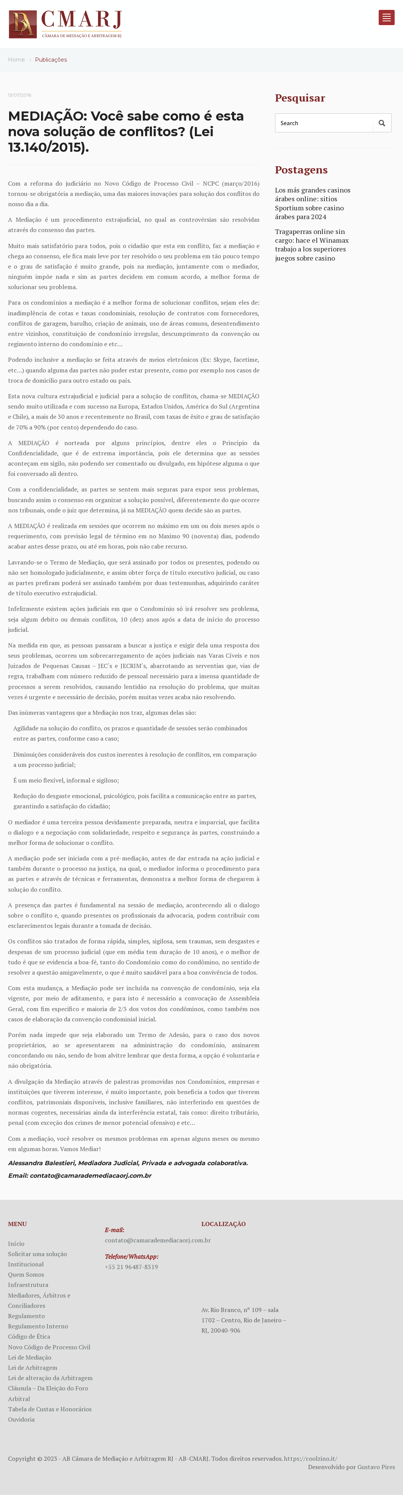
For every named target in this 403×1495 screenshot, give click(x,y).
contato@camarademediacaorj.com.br (158, 1240)
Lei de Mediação (29, 1357)
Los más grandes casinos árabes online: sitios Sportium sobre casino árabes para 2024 (313, 203)
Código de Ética (29, 1336)
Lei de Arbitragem (32, 1367)
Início (16, 1243)
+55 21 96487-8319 (131, 1267)
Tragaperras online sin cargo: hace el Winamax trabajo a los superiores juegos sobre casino (312, 244)
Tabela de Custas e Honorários (50, 1409)
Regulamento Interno (38, 1326)
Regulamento (26, 1316)
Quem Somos (26, 1274)
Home (16, 59)
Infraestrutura (28, 1284)
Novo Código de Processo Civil (49, 1347)
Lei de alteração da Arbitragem (50, 1378)
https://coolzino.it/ (310, 1458)
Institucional (26, 1264)
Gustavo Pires (376, 1467)
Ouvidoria (21, 1419)
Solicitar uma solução (37, 1254)
